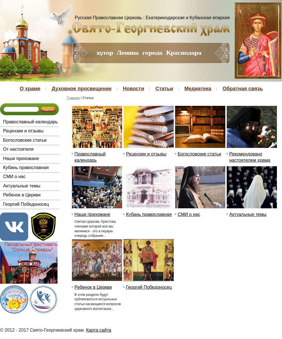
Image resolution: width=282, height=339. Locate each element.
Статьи (164, 88)
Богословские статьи (25, 140)
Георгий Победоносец (26, 204)
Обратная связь (242, 88)
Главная (73, 98)
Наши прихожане (21, 158)
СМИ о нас (14, 176)
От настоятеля (18, 149)
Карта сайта (98, 330)
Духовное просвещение (81, 88)
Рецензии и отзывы (23, 130)
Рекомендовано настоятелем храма (249, 157)
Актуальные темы (21, 185)
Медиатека (197, 88)
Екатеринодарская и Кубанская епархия (188, 17)
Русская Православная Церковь (108, 17)
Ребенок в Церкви (22, 195)
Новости (133, 88)
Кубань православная (26, 167)
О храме (30, 88)
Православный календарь (30, 121)
